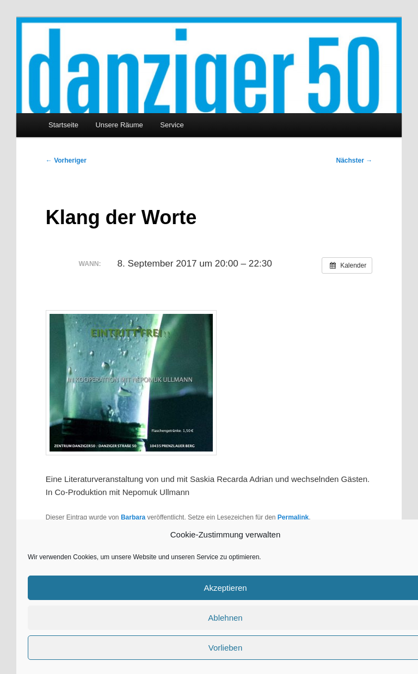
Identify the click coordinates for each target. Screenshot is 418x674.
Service (171, 125)
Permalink (293, 517)
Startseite (63, 125)
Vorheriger (66, 160)
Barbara (133, 517)
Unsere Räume (119, 125)
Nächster (354, 160)
